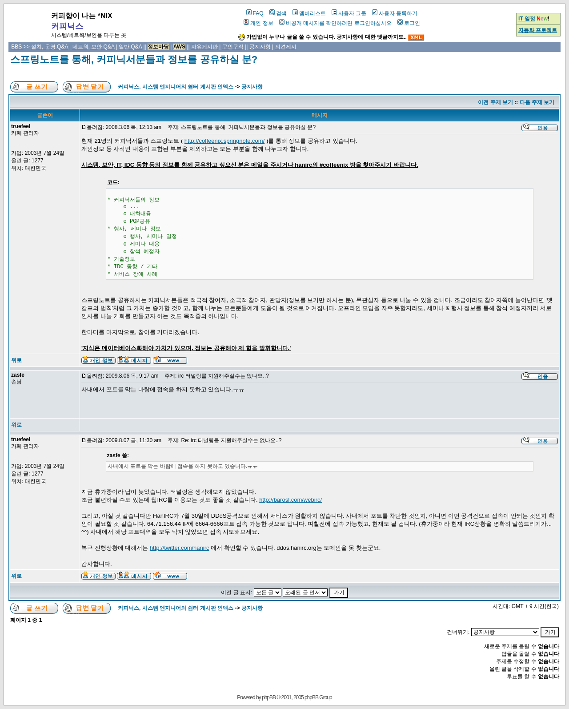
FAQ (255, 13)
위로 (16, 360)
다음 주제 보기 (537, 102)
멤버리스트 (309, 13)
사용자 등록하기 (394, 13)
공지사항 (252, 87)
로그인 (408, 23)
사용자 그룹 (349, 13)
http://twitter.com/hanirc (179, 547)
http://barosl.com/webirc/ (290, 499)
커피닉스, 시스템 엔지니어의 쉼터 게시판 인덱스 (175, 87)
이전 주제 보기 (495, 102)
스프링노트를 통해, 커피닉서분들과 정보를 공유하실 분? (133, 59)
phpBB (269, 697)
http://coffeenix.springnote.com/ (224, 140)
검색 (278, 13)
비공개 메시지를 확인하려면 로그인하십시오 (335, 23)
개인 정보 (258, 23)
